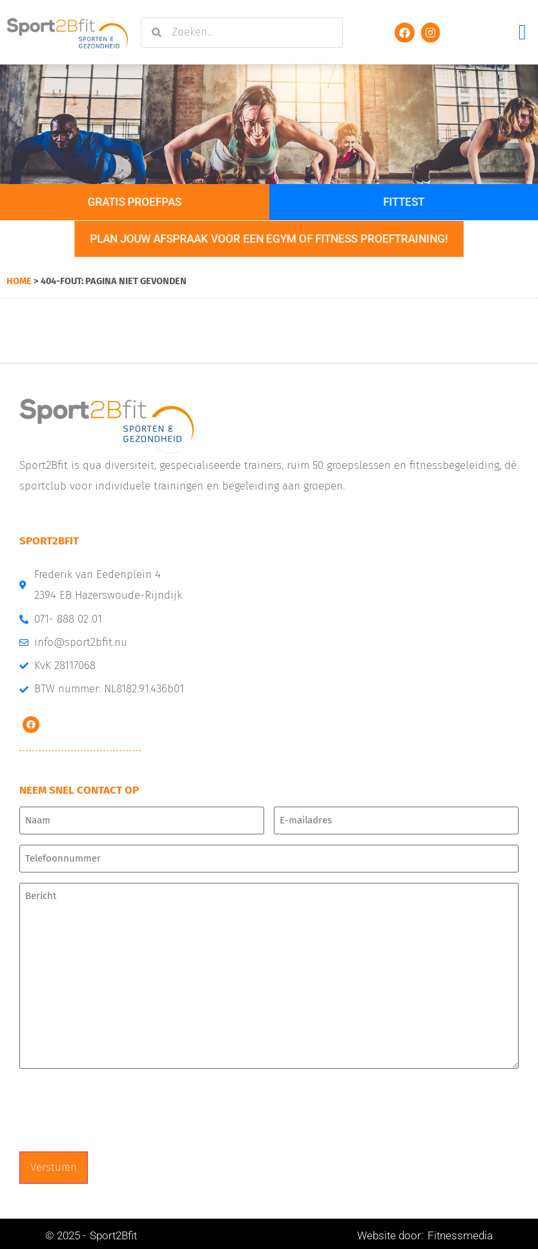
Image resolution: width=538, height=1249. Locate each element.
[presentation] (117, 1108)
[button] (522, 32)
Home (19, 281)
